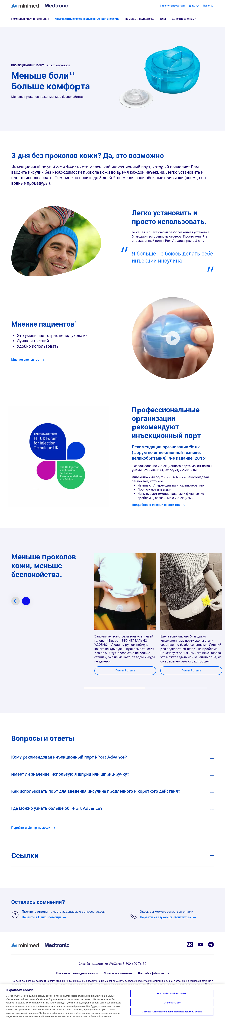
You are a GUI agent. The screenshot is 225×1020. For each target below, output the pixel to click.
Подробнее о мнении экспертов (156, 505)
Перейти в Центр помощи (30, 828)
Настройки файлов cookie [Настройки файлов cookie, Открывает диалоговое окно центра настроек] (172, 993)
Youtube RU (200, 944)
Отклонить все (172, 1002)
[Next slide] (26, 601)
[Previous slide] (15, 601)
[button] (173, 338)
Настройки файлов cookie (153, 973)
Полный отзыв (125, 670)
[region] (112, 19)
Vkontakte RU (190, 944)
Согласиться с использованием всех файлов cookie (172, 1011)
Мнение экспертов (25, 360)
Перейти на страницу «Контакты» (165, 917)
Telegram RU (211, 944)
